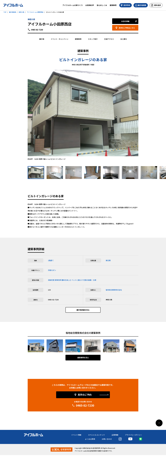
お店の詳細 (125, 21)
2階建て (51, 260)
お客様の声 (89, 5)
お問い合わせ (107, 441)
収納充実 (51, 280)
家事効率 (58, 280)
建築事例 (113, 5)
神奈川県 (21, 12)
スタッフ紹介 (93, 39)
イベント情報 (76, 437)
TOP (4, 12)
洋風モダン (52, 270)
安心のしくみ (102, 5)
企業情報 (115, 437)
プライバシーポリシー (133, 437)
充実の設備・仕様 (89, 280)
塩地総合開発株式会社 (114, 290)
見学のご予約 (85, 396)
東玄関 (108, 260)
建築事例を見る (83, 359)
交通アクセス (109, 39)
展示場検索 (12, 12)
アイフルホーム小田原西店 (35, 12)
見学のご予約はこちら (127, 28)
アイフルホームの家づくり (72, 5)
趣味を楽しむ (66, 280)
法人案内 (123, 39)
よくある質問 (90, 441)
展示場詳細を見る (83, 311)
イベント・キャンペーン (59, 39)
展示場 (41, 39)
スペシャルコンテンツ (96, 437)
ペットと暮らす (77, 280)
